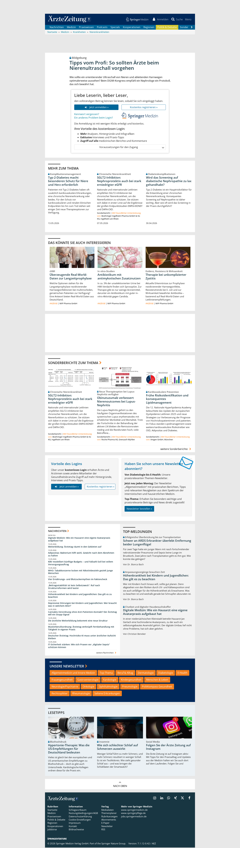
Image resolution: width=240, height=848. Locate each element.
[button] (188, 19)
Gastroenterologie (88, 680)
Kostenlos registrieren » (144, 107)
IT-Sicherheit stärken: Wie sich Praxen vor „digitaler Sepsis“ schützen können (79, 646)
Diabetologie (165, 673)
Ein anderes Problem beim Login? (93, 118)
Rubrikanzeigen (109, 816)
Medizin (71, 27)
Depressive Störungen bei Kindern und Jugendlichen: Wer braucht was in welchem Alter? (82, 605)
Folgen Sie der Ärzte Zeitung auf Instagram (168, 747)
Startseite (52, 810)
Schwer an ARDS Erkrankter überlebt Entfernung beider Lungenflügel (157, 543)
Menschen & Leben (157, 680)
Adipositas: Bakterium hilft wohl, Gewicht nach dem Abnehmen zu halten (81, 554)
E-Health (182, 673)
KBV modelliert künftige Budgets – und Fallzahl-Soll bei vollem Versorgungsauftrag (80, 563)
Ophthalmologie (108, 687)
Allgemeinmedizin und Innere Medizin (73, 673)
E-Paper (105, 823)
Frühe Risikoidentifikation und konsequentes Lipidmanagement (167, 399)
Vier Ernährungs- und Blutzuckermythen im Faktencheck (77, 579)
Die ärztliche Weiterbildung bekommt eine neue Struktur (78, 621)
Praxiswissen (86, 27)
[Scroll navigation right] (192, 28)
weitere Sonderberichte (176, 449)
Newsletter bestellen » (139, 509)
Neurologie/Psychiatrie (65, 687)
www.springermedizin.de (134, 810)
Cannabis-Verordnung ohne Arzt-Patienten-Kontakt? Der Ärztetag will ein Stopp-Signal (82, 613)
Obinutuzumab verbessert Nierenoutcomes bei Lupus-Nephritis (116, 402)
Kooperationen (131, 27)
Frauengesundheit (62, 680)
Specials (115, 27)
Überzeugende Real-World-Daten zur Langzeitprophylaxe (71, 277)
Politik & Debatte (167, 27)
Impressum (75, 823)
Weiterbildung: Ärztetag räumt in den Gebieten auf (74, 547)
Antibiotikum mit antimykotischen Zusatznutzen (119, 277)
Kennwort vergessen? (86, 114)
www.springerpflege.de (133, 813)
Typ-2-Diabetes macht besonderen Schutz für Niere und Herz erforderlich (68, 181)
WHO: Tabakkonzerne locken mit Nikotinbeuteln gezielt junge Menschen (80, 572)
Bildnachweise (76, 829)
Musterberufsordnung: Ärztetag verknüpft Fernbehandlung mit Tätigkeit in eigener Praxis (81, 628)
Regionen (148, 27)
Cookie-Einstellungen (80, 820)
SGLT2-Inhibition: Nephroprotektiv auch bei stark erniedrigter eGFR (119, 181)
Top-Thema (106, 673)
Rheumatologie (81, 693)
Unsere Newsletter (67, 666)
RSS (103, 829)
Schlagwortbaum (77, 810)
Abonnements (108, 820)
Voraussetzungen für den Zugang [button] (131, 147)
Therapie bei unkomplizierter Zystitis (166, 277)
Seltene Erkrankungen (107, 693)
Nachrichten (57, 27)
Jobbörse (52, 829)
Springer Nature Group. (113, 843)
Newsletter (107, 826)
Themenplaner (109, 813)
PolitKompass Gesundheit (157, 687)
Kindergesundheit (131, 680)
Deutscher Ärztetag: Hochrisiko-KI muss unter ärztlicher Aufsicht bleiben (82, 637)
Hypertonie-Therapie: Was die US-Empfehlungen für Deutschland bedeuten (69, 749)
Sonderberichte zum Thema (73, 363)
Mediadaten (107, 810)
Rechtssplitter (60, 693)
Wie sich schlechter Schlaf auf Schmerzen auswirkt (117, 747)
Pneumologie (129, 687)
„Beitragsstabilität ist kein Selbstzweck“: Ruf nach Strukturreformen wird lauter (74, 587)
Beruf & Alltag (125, 673)
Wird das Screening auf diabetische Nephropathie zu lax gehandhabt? (168, 181)
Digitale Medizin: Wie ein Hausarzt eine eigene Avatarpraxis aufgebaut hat (79, 539)
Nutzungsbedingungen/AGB (83, 813)
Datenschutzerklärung (80, 816)
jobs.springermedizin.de (133, 816)
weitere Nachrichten (106, 653)
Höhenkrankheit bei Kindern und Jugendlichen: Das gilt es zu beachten (80, 596)
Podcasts (102, 27)
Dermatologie (146, 673)
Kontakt (73, 826)
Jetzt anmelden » (96, 107)
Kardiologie (109, 680)
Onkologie (88, 687)
